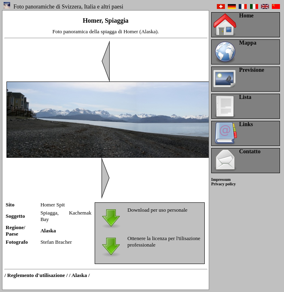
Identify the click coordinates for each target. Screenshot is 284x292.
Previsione (251, 70)
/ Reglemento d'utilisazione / (36, 275)
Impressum (221, 179)
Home (246, 16)
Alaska (48, 231)
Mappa (247, 43)
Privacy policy (223, 184)
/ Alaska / (79, 275)
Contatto (250, 151)
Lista (245, 97)
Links (246, 124)
